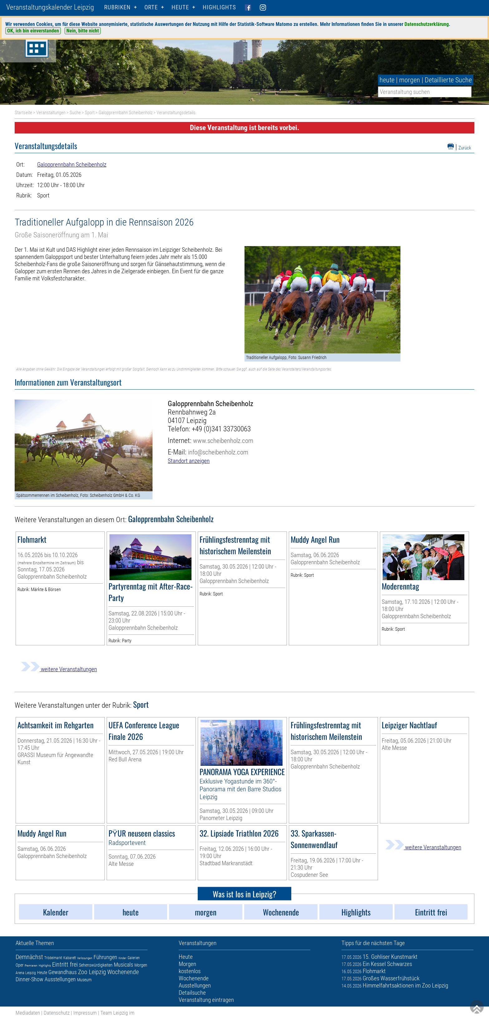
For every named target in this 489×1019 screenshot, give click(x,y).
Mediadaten (28, 1013)
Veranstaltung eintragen (206, 999)
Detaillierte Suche (448, 80)
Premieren (31, 965)
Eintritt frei (65, 964)
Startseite (23, 112)
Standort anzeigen (189, 460)
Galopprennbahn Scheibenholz (126, 112)
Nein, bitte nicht (82, 31)
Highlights (219, 7)
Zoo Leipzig (92, 972)
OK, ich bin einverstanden (33, 31)
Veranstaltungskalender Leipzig (50, 7)
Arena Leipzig (26, 973)
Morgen (140, 965)
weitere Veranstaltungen (59, 669)
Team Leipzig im (117, 1013)
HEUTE (180, 7)
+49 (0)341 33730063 (221, 429)
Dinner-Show (29, 979)
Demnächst (29, 957)
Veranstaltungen (50, 112)
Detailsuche (192, 992)
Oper (19, 965)
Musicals (123, 964)
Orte (151, 7)
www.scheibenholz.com (223, 440)
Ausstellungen (60, 979)
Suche (75, 112)
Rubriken (117, 7)
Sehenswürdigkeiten (96, 965)
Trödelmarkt (53, 958)
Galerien (134, 958)
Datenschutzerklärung (426, 24)
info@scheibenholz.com (218, 452)
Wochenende (123, 972)
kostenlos (190, 971)
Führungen (105, 957)
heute (387, 80)
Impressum (85, 1013)
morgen (409, 80)
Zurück (464, 148)
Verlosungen (84, 958)
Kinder (122, 958)
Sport (89, 112)
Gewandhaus (62, 972)
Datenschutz (57, 1013)
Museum (84, 979)
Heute (42, 972)
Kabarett (69, 958)
